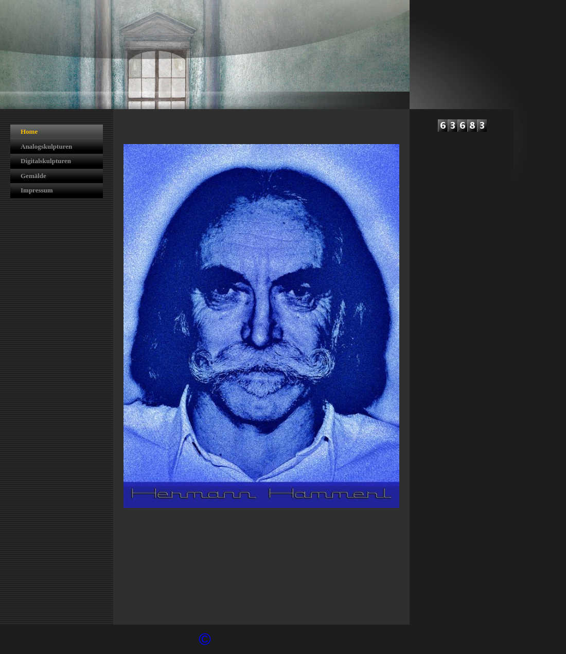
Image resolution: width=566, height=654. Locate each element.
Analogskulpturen (46, 146)
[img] (205, 54)
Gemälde (33, 176)
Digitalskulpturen (46, 161)
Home (29, 131)
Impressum (37, 190)
